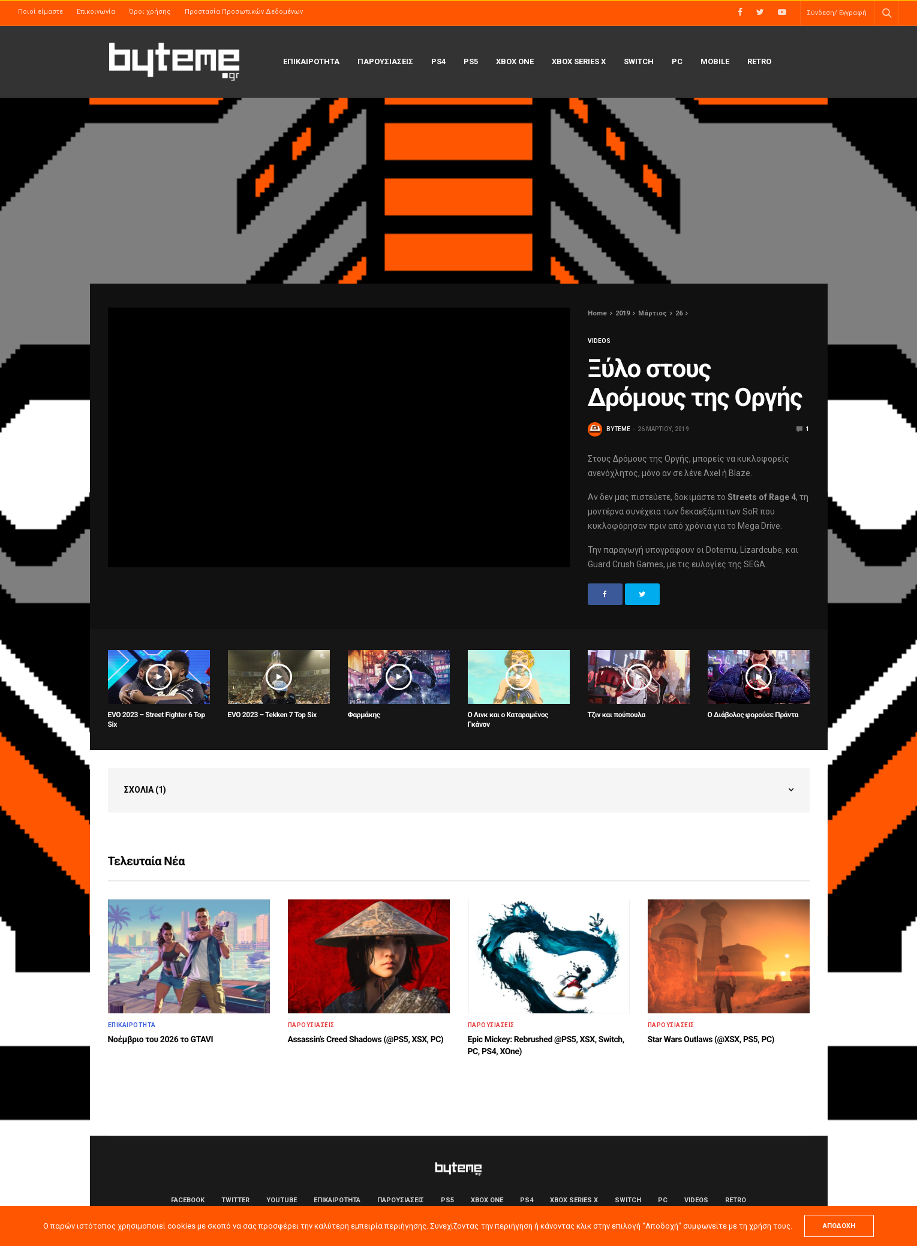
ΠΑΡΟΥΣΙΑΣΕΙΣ (385, 61)
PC (677, 61)
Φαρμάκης (364, 715)
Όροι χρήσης (150, 12)
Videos (599, 341)
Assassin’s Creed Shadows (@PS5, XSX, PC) (366, 1040)
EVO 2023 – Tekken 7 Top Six (272, 715)
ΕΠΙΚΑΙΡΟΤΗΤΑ (311, 61)
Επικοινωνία (96, 12)
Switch (639, 61)
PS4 (438, 61)
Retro (759, 61)
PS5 (471, 61)
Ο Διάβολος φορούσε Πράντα (753, 715)
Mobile (714, 61)
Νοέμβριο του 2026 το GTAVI (161, 1040)
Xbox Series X (579, 61)
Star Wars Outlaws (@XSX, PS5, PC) (711, 1040)
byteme (618, 429)
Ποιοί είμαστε (40, 12)
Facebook (188, 1200)
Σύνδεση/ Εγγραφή (837, 13)
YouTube (281, 1200)
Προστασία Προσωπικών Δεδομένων (244, 12)
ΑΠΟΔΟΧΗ (839, 1226)
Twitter (235, 1200)
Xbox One (515, 61)
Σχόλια (145, 789)
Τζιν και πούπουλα (616, 715)
